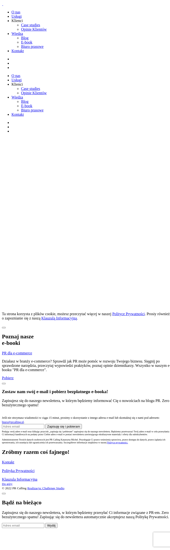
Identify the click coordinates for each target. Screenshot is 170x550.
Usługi (16, 16)
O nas (15, 12)
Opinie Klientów (34, 29)
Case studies (30, 25)
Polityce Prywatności (128, 314)
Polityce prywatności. (117, 442)
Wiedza (17, 34)
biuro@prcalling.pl (13, 422)
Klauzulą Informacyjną (59, 318)
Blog (24, 38)
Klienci (17, 21)
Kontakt (17, 51)
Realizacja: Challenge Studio (45, 488)
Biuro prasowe (32, 46)
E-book (26, 42)
